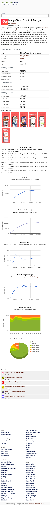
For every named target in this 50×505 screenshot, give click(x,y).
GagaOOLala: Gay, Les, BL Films (15, 391)
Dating (3, 477)
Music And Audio (31, 430)
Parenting (29, 434)
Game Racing (30, 487)
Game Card (29, 472)
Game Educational (32, 479)
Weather (28, 458)
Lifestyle (4, 496)
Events (3, 483)
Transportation (31, 451)
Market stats (5, 432)
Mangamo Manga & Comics (13, 377)
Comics (18, 30)
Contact (37, 503)
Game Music (30, 483)
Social (28, 445)
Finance (4, 485)
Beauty (3, 466)
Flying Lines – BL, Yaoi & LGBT (14, 372)
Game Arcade (30, 468)
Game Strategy (31, 496)
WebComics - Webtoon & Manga (15, 386)
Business (4, 470)
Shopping (29, 443)
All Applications (6, 449)
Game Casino (30, 474)
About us (31, 503)
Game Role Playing (32, 489)
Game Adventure (31, 466)
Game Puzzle (30, 485)
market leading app (33, 277)
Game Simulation (31, 491)
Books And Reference (8, 468)
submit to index (6, 441)
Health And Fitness (7, 489)
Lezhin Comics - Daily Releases (14, 382)
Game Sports (30, 493)
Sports (28, 447)
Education (4, 479)
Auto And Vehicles (7, 464)
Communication (6, 474)
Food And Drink (6, 487)
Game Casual (30, 477)
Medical (3, 500)
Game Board (30, 470)
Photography (30, 439)
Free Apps (4, 453)
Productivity (30, 441)
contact (3, 443)
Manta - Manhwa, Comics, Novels (15, 396)
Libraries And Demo (8, 493)
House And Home (7, 491)
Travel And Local (31, 453)
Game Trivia (30, 498)
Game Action (30, 464)
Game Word (30, 500)
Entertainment (6, 481)
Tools (27, 449)
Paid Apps (4, 451)
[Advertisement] (25, 8)
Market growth (6, 434)
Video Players (30, 455)
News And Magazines (33, 432)
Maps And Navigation (8, 498)
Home (42, 503)
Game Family (30, 481)
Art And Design (6, 462)
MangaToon (13, 23)
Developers (5, 455)
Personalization (31, 437)
